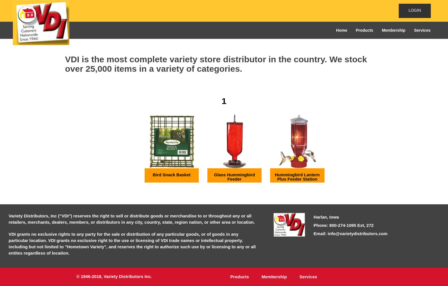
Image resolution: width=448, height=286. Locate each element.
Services (422, 30)
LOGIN (414, 10)
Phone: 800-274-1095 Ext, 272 (344, 225)
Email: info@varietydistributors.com (351, 233)
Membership (393, 30)
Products (364, 30)
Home (341, 30)
